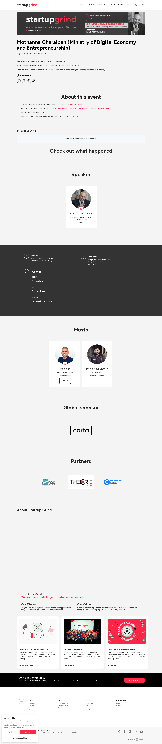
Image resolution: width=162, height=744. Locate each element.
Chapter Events (63, 706)
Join (81, 5)
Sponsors (32, 710)
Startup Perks (117, 5)
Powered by (135, 739)
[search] (136, 4)
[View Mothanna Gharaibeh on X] (81, 209)
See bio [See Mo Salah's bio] (65, 381)
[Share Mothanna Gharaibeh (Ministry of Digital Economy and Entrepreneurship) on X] (24, 81)
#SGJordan (75, 116)
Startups (32, 708)
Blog (87, 706)
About (129, 5)
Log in (142, 5)
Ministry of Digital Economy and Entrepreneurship (89, 108)
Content (102, 5)
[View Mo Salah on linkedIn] (65, 364)
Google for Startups (75, 104)
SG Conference (63, 704)
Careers (117, 704)
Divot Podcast (90, 710)
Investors (32, 704)
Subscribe (133, 680)
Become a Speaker (64, 708)
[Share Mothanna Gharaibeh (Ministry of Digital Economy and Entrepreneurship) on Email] (34, 81)
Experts (31, 706)
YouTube (89, 708)
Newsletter (89, 704)
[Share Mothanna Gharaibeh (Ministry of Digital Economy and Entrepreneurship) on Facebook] (19, 81)
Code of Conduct (46, 730)
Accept (28, 732)
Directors (32, 712)
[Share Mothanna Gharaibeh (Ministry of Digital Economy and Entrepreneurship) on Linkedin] (29, 81)
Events (91, 5)
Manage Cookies (20, 738)
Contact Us (118, 706)
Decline (11, 732)
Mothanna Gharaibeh (59, 108)
